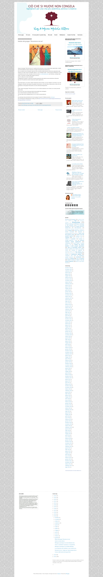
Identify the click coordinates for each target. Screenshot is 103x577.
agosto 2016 (67, 392)
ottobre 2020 (68, 336)
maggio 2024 (68, 288)
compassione (67, 243)
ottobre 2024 (68, 282)
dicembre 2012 (68, 460)
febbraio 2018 (68, 374)
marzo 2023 (67, 302)
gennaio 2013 (68, 459)
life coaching (79, 253)
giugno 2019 (67, 355)
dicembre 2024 (68, 279)
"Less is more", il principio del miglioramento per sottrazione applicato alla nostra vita (78, 183)
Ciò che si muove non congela (70, 93)
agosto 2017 (67, 379)
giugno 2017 (67, 381)
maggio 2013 (68, 452)
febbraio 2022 (68, 317)
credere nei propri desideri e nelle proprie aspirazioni (74, 245)
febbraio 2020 (68, 347)
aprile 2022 (67, 315)
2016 (55, 512)
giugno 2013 (67, 451)
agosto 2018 (67, 368)
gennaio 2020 (68, 349)
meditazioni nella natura (70, 255)
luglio (56, 526)
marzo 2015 (67, 417)
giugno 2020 (67, 341)
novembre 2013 (68, 443)
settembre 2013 (68, 446)
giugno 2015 (67, 412)
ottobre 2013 (68, 444)
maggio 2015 (68, 414)
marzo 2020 (67, 345)
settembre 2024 (68, 283)
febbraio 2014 (68, 438)
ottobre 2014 (68, 425)
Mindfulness (76, 222)
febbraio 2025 (68, 277)
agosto (56, 524)
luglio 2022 (67, 312)
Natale (72, 226)
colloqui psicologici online (77, 237)
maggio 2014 (68, 433)
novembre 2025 (68, 269)
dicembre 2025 (68, 267)
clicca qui (53, 97)
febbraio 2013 (68, 457)
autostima (75, 233)
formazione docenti (68, 251)
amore (70, 230)
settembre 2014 (68, 427)
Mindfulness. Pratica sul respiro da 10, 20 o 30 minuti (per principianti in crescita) (78, 173)
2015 (55, 514)
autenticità (80, 231)
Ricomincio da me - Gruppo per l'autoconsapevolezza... (66, 550)
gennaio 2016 (68, 403)
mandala (67, 254)
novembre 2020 (68, 334)
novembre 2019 (68, 352)
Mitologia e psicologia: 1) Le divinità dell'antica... (64, 546)
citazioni (67, 237)
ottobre (56, 521)
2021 (55, 503)
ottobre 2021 (68, 322)
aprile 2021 (67, 328)
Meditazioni (62, 34)
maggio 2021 (68, 326)
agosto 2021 (67, 323)
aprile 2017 (67, 382)
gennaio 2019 (68, 361)
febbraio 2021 (68, 330)
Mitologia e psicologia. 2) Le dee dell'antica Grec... (65, 542)
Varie (66, 230)
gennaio (57, 537)
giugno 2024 (67, 286)
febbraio (57, 535)
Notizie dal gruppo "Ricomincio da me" (62, 539)
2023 (55, 499)
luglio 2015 (67, 411)
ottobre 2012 (68, 463)
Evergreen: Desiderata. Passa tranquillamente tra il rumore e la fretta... (78, 145)
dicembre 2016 (68, 385)
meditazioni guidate (76, 254)
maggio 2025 (68, 275)
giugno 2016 (67, 395)
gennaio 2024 (68, 291)
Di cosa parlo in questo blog (39, 34)
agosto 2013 (67, 448)
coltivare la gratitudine (70, 239)
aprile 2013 (67, 454)
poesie (72, 258)
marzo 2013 (67, 456)
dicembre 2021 (68, 318)
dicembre (57, 517)
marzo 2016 (67, 400)
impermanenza (71, 252)
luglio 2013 (67, 449)
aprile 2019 (67, 358)
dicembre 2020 (68, 333)
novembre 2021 (68, 320)
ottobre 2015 (68, 408)
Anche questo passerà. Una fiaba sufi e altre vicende (77, 101)
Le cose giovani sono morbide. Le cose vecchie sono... (66, 548)
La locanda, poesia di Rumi (77, 164)
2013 (55, 554)
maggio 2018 (68, 371)
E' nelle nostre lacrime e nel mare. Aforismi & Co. (73, 470)
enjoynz (59, 573)
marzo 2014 (67, 436)
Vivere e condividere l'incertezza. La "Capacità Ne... (65, 544)
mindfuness (78, 257)
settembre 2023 (68, 298)
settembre (57, 523)
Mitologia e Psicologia (69, 223)
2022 (55, 501)
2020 (55, 504)
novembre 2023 (68, 294)
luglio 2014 (67, 430)
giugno (56, 528)
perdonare (67, 258)
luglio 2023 (67, 301)
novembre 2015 (68, 406)
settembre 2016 (68, 390)
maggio (56, 530)
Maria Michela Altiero (76, 195)
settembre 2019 (68, 353)
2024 (55, 497)
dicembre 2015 (68, 405)
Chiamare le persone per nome (77, 110)
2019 (55, 506)
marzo (56, 534)
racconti (82, 258)
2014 (55, 515)
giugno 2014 (67, 432)
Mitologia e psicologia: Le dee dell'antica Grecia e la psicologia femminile (37, 105)
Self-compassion (78, 227)
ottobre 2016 (68, 389)
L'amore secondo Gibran (60, 541)
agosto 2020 (67, 337)
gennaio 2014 (68, 440)
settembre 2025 (68, 271)
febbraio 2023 (68, 304)
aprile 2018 (67, 373)
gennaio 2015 (68, 420)
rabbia (77, 258)
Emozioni (67, 219)
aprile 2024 (67, 290)
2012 (55, 556)
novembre (57, 519)
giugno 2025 (67, 274)
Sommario (80, 34)
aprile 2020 (67, 344)
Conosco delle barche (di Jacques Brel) (63, 552)
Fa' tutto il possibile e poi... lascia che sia (77, 155)
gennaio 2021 (68, 331)
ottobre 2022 (68, 307)
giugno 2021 (67, 325)
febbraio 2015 (68, 419)
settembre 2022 (68, 309)
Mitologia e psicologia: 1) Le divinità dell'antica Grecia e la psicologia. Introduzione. (78, 134)
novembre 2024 (68, 280)
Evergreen (73, 219)
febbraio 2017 (68, 384)
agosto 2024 (67, 285)
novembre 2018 (68, 365)
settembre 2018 (68, 366)
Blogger (67, 573)
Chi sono (28, 34)
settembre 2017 (68, 377)
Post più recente (21, 109)
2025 (55, 495)
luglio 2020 (67, 339)
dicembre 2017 (68, 376)
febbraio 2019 (68, 360)
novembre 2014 (68, 424)
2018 (55, 508)
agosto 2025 (67, 272)
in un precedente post (44, 74)
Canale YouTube (71, 34)
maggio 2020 (68, 342)
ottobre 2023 (68, 296)
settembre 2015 (68, 409)
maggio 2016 (68, 397)
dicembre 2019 (68, 350)
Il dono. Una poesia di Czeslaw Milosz (76, 120)
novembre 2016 (68, 387)
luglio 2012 (67, 467)
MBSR (75, 220)
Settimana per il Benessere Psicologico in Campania (74, 229)
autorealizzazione (68, 233)
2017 (55, 510)
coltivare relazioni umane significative (74, 241)
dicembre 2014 (68, 422)
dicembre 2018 (68, 363)
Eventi (55, 34)
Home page (21, 34)
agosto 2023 (67, 299)
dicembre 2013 (68, 441)
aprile (56, 532)
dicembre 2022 (68, 306)
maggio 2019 (68, 357)
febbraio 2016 (68, 401)
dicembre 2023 (68, 293)
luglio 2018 (67, 369)
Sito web (50, 34)
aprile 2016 (67, 398)
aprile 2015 (67, 416)
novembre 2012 (68, 462)
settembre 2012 (68, 465)
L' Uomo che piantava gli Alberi (73, 127)
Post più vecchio (59, 109)
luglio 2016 (67, 393)
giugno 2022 (67, 314)
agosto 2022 (67, 310)
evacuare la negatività (77, 250)
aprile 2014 (67, 435)
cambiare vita (79, 236)
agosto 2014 (67, 428)
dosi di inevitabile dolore (74, 247)
